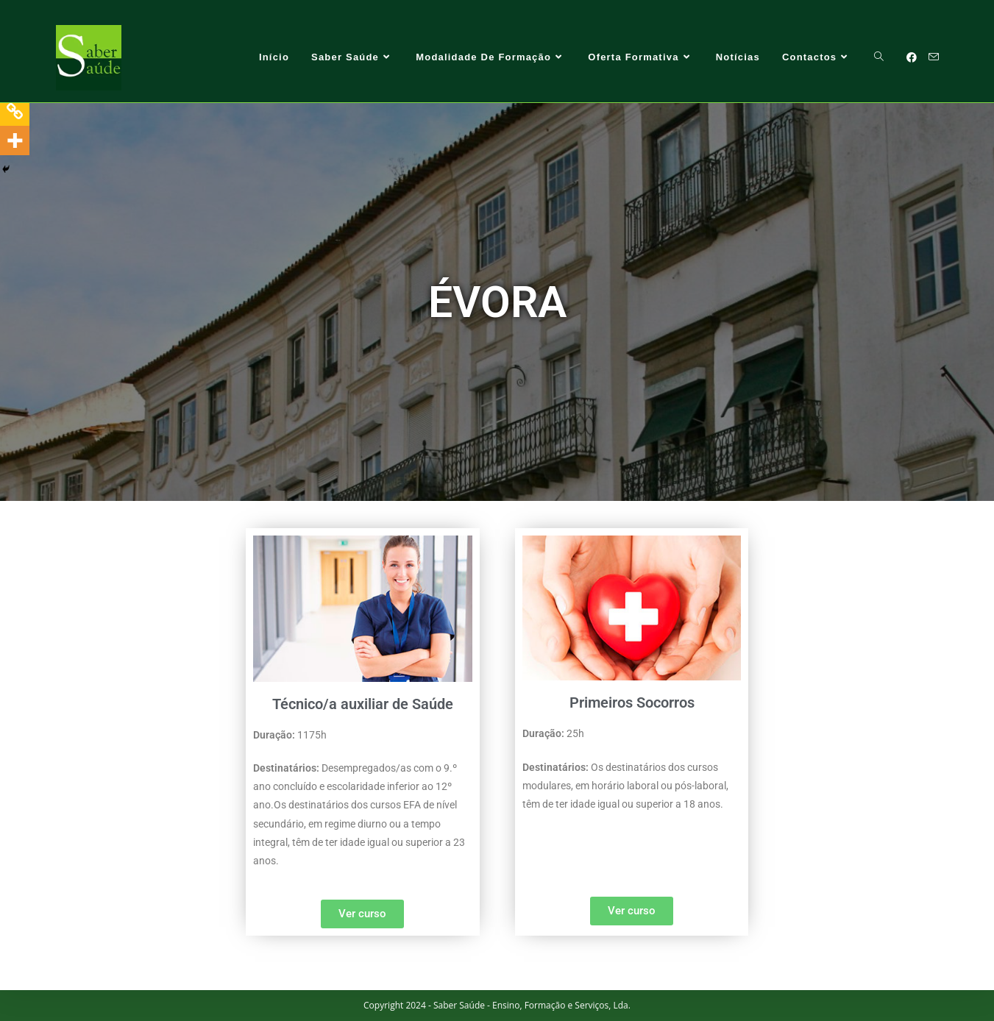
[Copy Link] (14, 111)
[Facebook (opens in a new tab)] (912, 57)
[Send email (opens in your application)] (934, 57)
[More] (14, 140)
